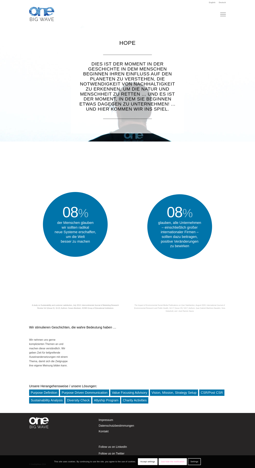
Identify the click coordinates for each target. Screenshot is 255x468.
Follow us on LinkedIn (113, 446)
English (212, 2)
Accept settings (147, 462)
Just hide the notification (172, 462)
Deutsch (222, 2)
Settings (194, 462)
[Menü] (222, 14)
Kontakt (104, 431)
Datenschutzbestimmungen (116, 425)
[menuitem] (212, 2)
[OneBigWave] (41, 14)
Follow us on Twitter (112, 453)
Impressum (106, 420)
